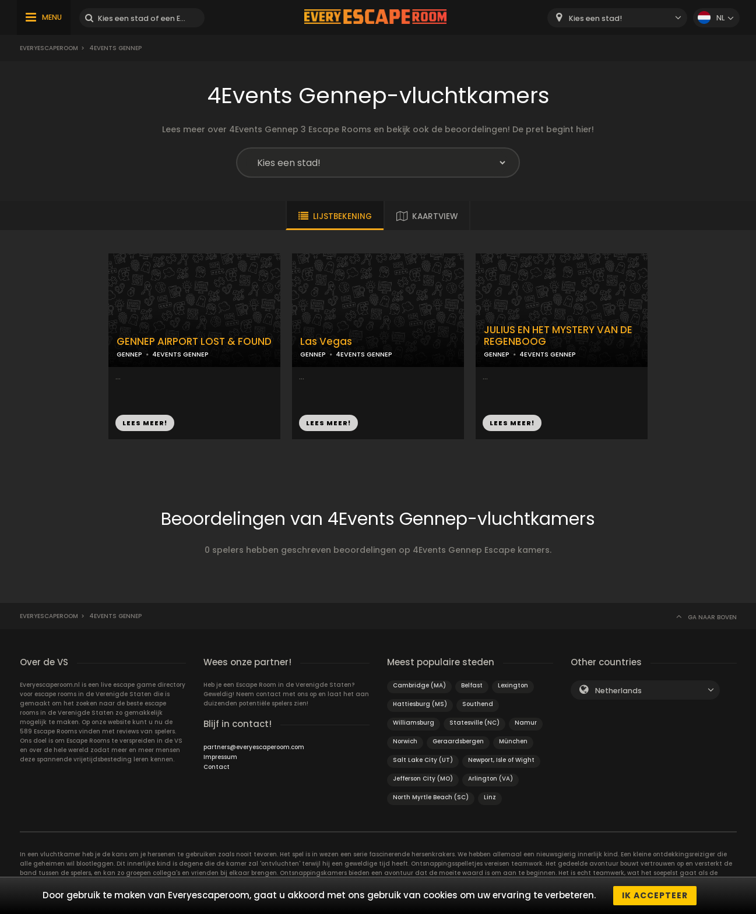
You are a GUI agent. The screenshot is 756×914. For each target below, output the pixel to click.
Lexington (513, 685)
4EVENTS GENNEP (180, 354)
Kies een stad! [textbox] (595, 18)
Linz (490, 797)
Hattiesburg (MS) (420, 704)
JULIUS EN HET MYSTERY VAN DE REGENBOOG (558, 336)
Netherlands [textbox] (618, 691)
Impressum (220, 757)
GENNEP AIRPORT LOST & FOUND (194, 342)
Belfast (472, 685)
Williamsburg (413, 722)
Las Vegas (326, 342)
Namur (526, 722)
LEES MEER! (144, 423)
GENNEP (129, 354)
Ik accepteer (655, 895)
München (513, 741)
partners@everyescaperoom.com (253, 747)
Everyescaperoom (49, 48)
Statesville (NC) (474, 722)
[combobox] (617, 17)
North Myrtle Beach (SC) (431, 797)
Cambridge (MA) (419, 685)
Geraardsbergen (458, 741)
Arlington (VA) (490, 778)
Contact (216, 767)
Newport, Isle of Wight (501, 760)
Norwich (405, 741)
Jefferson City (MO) (423, 778)
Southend (477, 704)
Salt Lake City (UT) (423, 760)
